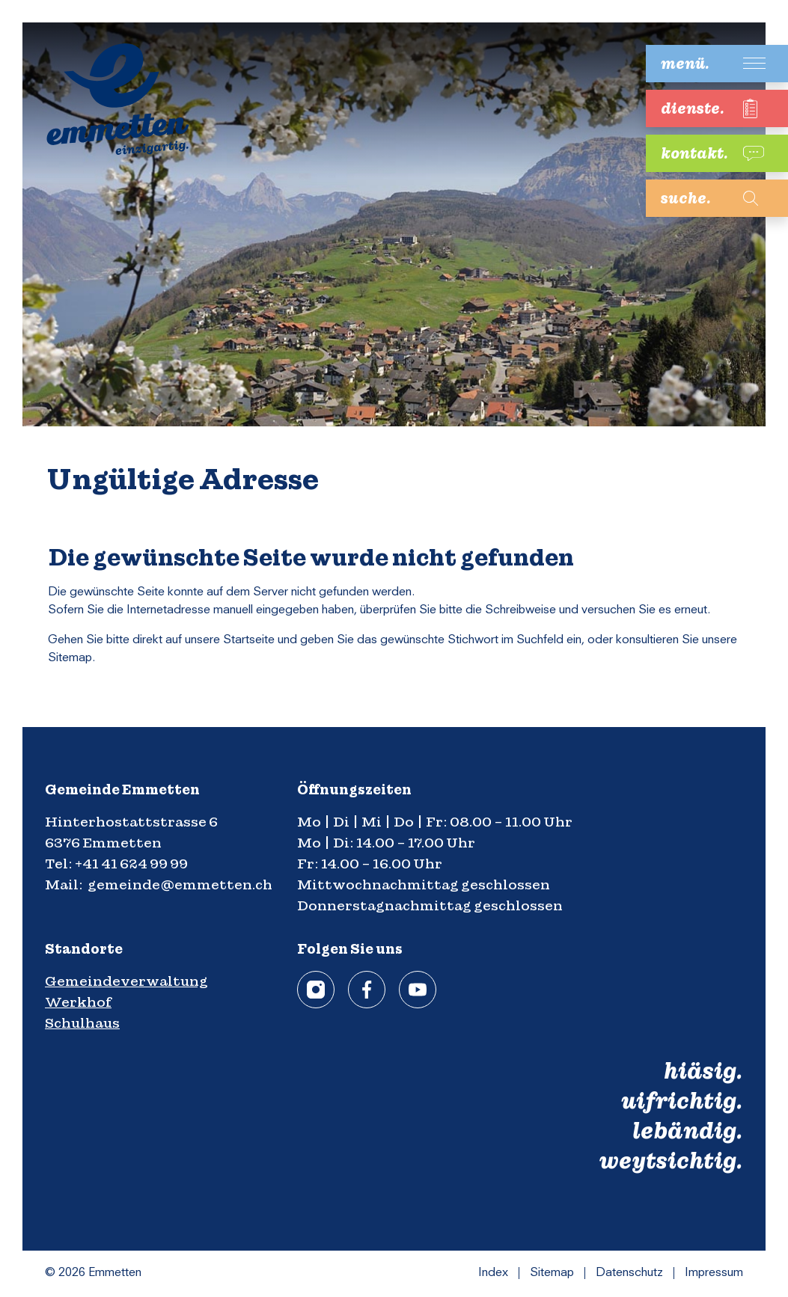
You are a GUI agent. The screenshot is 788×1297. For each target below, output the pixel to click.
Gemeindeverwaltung (126, 981)
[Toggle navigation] (706, 63)
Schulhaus (82, 1022)
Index (493, 1273)
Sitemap (552, 1273)
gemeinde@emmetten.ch (180, 884)
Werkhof (78, 1002)
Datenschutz (629, 1273)
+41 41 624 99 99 (131, 863)
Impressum (714, 1273)
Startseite (249, 640)
